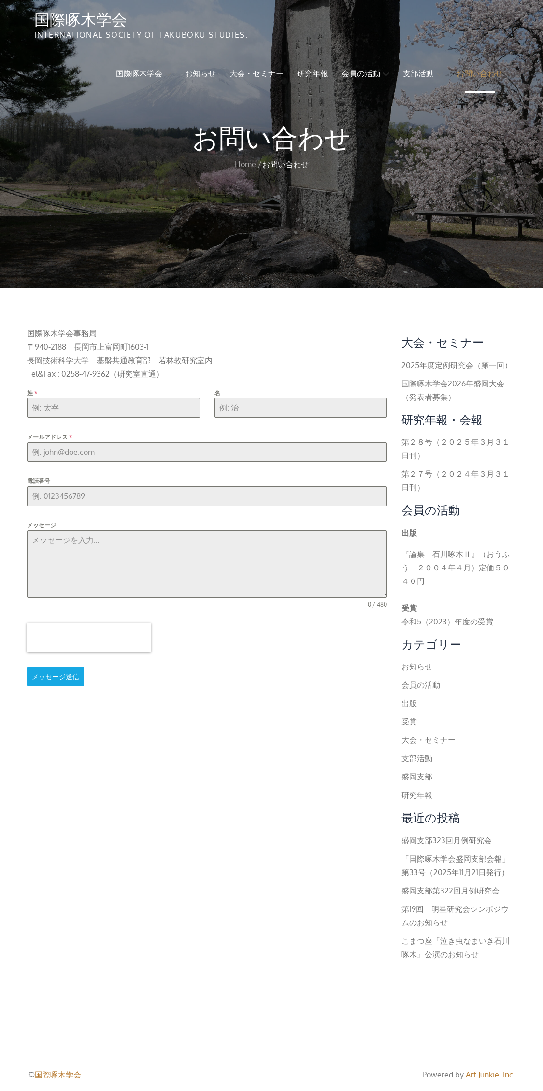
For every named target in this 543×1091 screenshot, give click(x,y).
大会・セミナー (256, 73)
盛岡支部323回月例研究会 (446, 840)
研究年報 (312, 73)
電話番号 (38, 480)
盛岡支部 (416, 776)
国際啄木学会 (80, 18)
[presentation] (89, 637)
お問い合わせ (480, 73)
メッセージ (41, 525)
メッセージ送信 (55, 676)
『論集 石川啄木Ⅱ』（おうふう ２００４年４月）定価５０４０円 (455, 567)
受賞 (409, 721)
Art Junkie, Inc (489, 1074)
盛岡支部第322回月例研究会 (450, 890)
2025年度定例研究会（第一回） (456, 365)
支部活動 (423, 73)
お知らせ (200, 73)
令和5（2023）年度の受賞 (447, 621)
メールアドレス (49, 436)
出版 (409, 703)
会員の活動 (365, 73)
